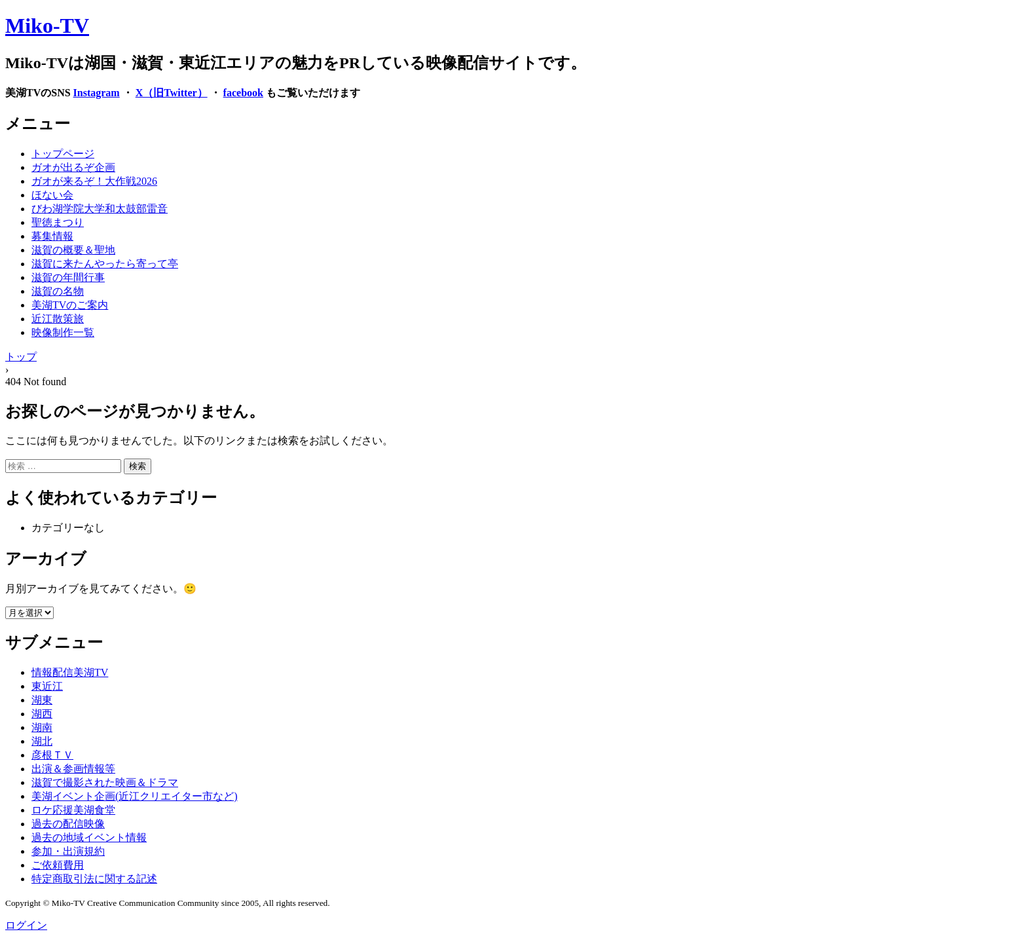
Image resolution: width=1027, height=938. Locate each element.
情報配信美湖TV (69, 672)
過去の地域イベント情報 (89, 837)
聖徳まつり (57, 222)
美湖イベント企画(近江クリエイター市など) (134, 796)
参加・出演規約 (68, 851)
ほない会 (52, 194)
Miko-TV (47, 25)
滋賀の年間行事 (68, 277)
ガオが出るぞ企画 (73, 167)
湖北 (41, 741)
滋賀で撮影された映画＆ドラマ (104, 782)
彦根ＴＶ (52, 754)
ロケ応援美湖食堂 (73, 810)
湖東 (41, 699)
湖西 (41, 713)
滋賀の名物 (57, 291)
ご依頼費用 (57, 865)
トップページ (62, 153)
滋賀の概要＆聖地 (73, 249)
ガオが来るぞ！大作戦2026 (94, 181)
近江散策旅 (57, 318)
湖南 (41, 727)
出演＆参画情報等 (73, 768)
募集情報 (52, 236)
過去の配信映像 (68, 823)
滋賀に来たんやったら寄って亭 (104, 263)
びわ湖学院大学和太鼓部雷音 (99, 208)
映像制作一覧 (62, 332)
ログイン (26, 925)
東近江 (47, 686)
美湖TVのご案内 (69, 304)
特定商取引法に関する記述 (94, 878)
